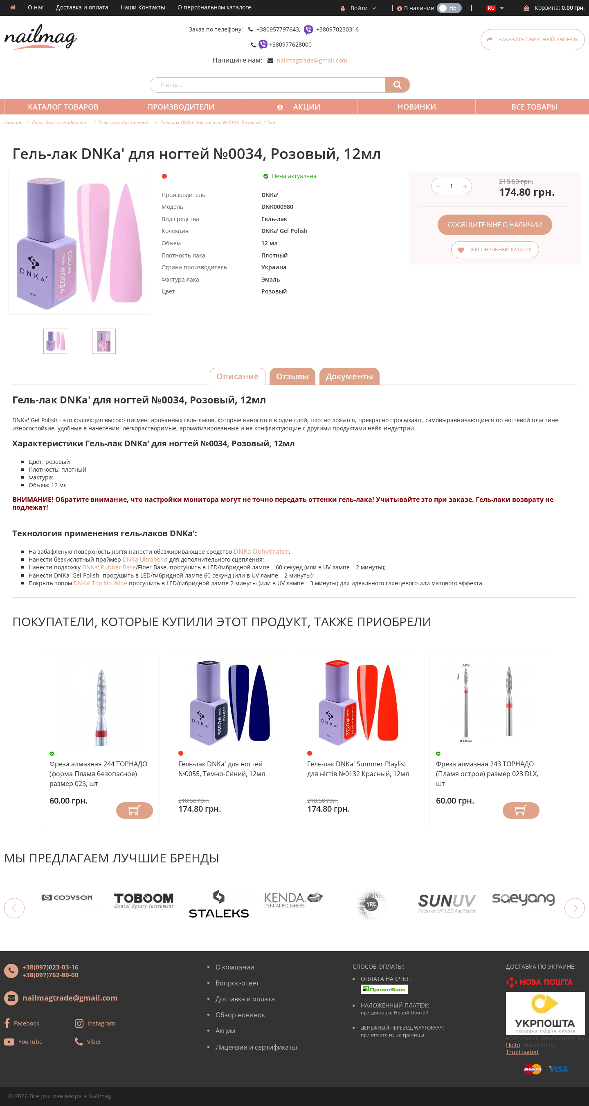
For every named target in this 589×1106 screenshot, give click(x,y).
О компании (235, 967)
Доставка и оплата (82, 7)
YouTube (30, 1041)
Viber (94, 1041)
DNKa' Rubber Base (109, 567)
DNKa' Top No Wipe (100, 583)
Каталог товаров (62, 107)
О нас (36, 7)
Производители (178, 107)
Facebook (26, 1023)
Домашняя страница (13, 7)
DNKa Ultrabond (145, 559)
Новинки (411, 107)
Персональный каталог (500, 249)
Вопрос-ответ (237, 982)
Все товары (527, 107)
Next (574, 908)
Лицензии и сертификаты (256, 1047)
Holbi (513, 1045)
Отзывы (292, 376)
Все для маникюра (55, 1096)
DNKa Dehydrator (261, 551)
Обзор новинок (240, 1014)
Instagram (101, 1023)
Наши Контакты (143, 7)
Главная (13, 122)
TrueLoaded (522, 1052)
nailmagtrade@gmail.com (312, 60)
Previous (14, 908)
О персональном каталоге (214, 7)
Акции (302, 107)
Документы (349, 376)
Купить (134, 810)
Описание (237, 376)
